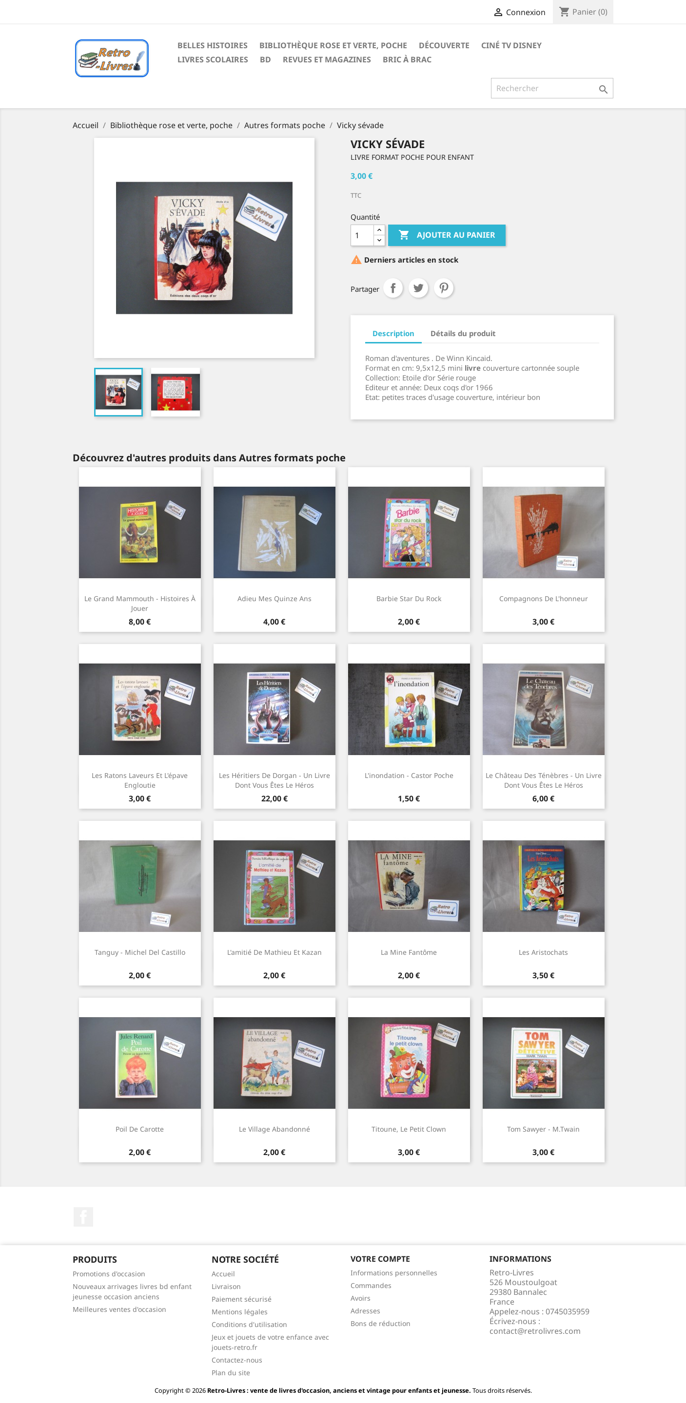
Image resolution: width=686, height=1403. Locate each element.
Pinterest (443, 288)
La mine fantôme (409, 952)
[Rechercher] (552, 88)
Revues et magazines (327, 59)
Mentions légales (240, 1311)
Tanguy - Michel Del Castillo (140, 952)
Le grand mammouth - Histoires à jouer (140, 603)
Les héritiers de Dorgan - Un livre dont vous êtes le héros (274, 780)
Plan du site (231, 1372)
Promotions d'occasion (109, 1273)
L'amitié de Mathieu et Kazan (274, 952)
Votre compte (380, 1258)
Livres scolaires (212, 59)
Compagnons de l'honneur (543, 598)
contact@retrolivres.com (535, 1331)
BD (265, 59)
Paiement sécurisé (242, 1299)
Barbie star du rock (408, 598)
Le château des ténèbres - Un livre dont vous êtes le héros (544, 780)
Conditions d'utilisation (249, 1324)
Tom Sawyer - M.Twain (543, 1129)
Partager (393, 288)
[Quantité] (362, 235)
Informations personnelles (394, 1272)
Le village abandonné (274, 1129)
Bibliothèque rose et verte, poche (333, 45)
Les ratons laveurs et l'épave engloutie (140, 780)
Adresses (365, 1310)
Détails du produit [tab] (463, 333)
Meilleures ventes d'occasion (119, 1309)
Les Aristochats (543, 952)
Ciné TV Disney (511, 45)
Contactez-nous (237, 1360)
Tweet (418, 288)
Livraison (226, 1286)
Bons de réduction (381, 1323)
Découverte (444, 45)
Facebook (83, 1217)
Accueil (223, 1273)
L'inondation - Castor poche (409, 775)
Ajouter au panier (446, 235)
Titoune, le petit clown (409, 1129)
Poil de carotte (140, 1129)
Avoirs (361, 1298)
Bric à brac (407, 59)
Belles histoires (212, 45)
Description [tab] (393, 333)
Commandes (371, 1285)
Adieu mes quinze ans (274, 598)
